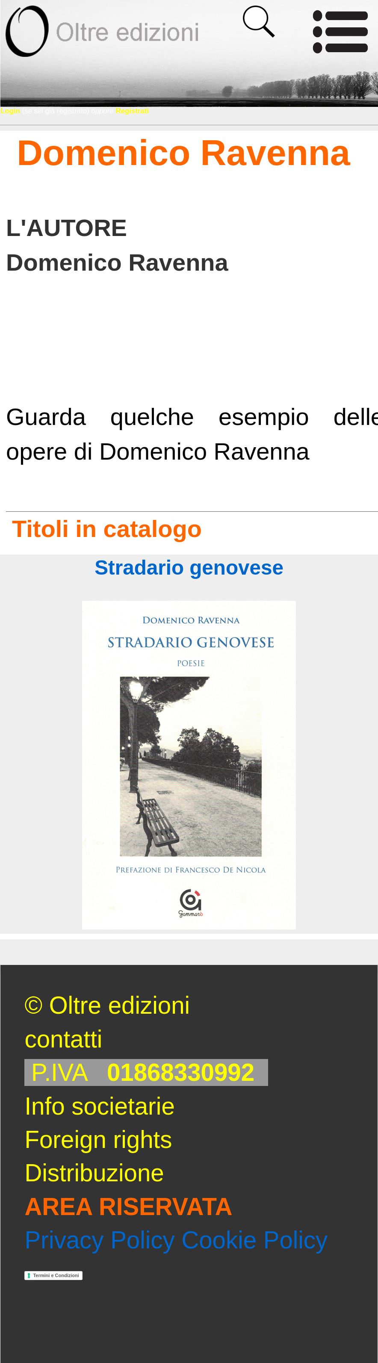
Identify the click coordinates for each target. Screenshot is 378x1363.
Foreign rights (98, 1139)
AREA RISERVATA (128, 1206)
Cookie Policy (254, 1240)
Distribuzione (94, 1172)
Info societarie (99, 1106)
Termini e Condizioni (56, 1275)
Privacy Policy (99, 1240)
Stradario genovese (189, 567)
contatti (63, 1039)
